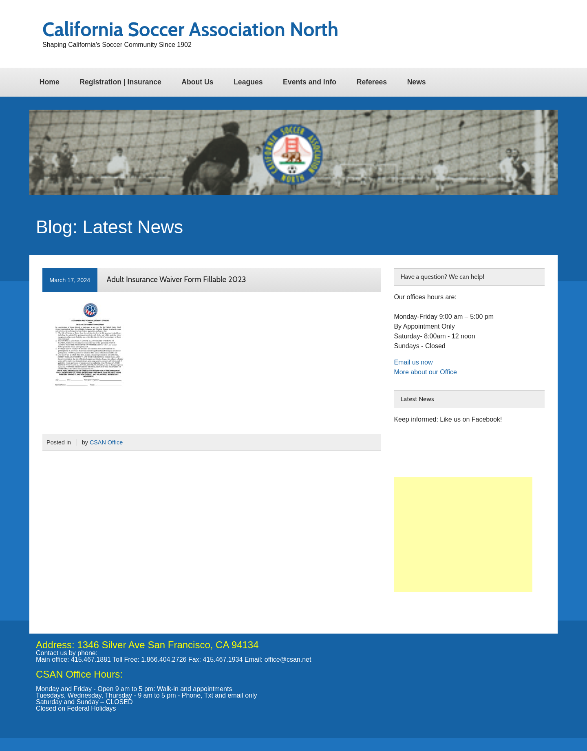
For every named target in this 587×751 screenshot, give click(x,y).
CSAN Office (106, 442)
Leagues (248, 82)
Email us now (413, 362)
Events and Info (309, 82)
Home (50, 82)
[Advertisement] (463, 534)
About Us (197, 82)
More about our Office (425, 372)
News (416, 82)
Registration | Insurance (120, 82)
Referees (372, 82)
